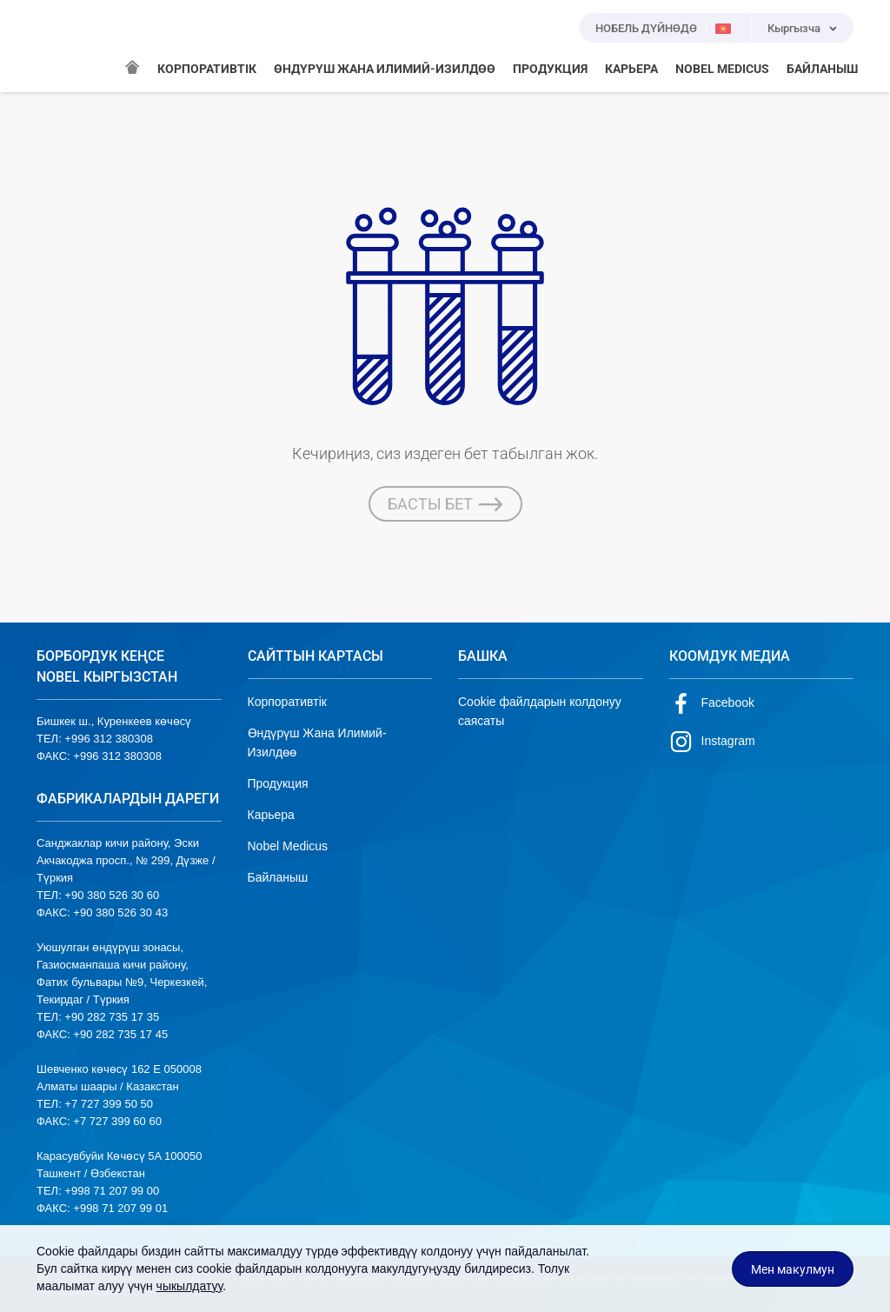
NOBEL (60, 46)
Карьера (271, 815)
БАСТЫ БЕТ (445, 504)
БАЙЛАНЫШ (822, 69)
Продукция (278, 783)
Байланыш (278, 877)
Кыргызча (793, 28)
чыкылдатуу (189, 1286)
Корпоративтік (287, 702)
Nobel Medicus (288, 846)
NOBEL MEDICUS (722, 69)
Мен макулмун (792, 1269)
